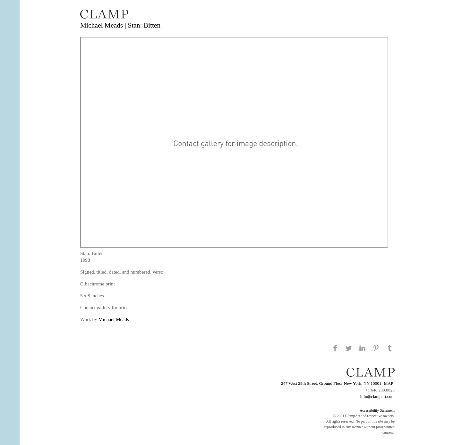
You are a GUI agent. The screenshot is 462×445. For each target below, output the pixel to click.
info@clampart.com (377, 396)
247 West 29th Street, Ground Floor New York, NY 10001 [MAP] (338, 383)
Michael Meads (113, 319)
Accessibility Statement (377, 410)
